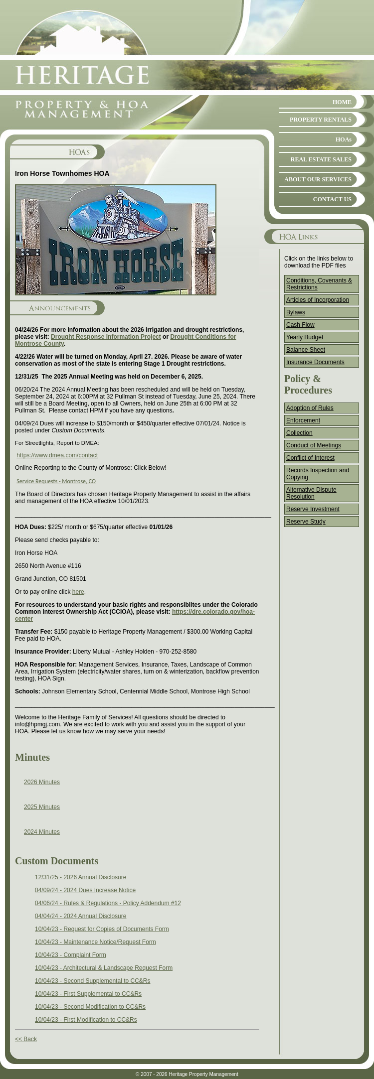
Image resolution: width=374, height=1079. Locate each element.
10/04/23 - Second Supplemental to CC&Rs (92, 980)
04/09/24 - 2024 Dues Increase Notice (85, 890)
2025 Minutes (42, 807)
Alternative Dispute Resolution (311, 493)
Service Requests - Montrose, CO (56, 481)
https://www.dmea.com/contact (57, 455)
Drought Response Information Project (106, 336)
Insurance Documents (315, 362)
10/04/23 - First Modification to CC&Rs (86, 1019)
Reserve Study (306, 521)
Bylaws (295, 312)
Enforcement (303, 420)
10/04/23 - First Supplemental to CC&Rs (88, 993)
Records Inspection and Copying (317, 474)
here (78, 591)
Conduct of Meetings (313, 445)
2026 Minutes (42, 782)
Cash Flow (300, 324)
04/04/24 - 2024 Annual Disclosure (80, 916)
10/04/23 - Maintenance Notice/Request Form (95, 942)
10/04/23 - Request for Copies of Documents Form (102, 929)
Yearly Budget (304, 337)
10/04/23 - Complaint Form (70, 954)
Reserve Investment (313, 509)
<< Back (26, 1039)
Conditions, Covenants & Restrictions (319, 284)
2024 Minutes (42, 831)
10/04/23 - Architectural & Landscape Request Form (104, 967)
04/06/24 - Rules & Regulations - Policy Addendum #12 (108, 903)
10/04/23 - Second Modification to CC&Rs (90, 1006)
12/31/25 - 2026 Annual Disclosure (80, 877)
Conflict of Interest (310, 457)
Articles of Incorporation (317, 299)
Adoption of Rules (310, 408)
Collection (299, 432)
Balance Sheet (305, 349)
